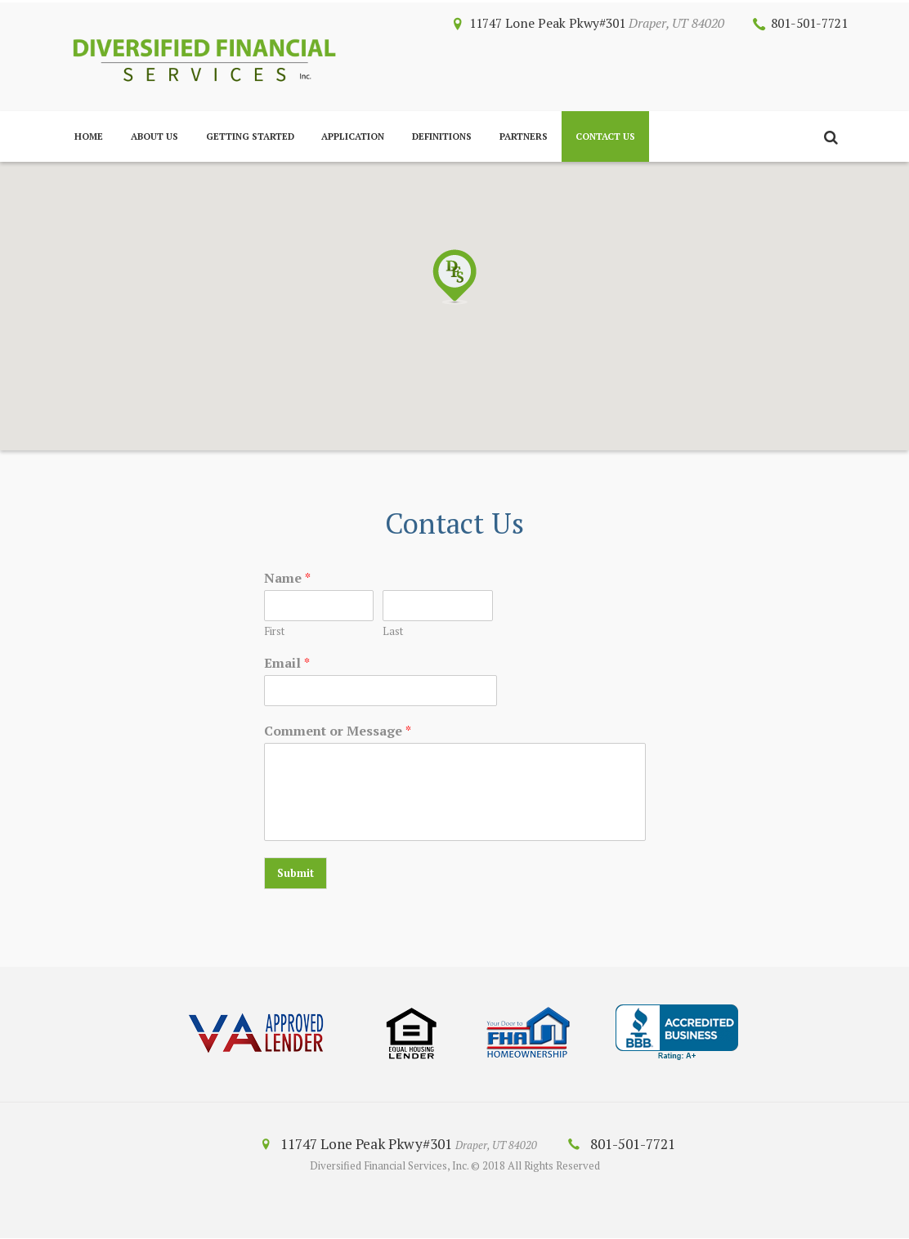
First (274, 631)
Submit (295, 873)
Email (287, 663)
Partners (523, 136)
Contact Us (605, 136)
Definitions (442, 136)
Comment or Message (337, 731)
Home (88, 136)
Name (287, 578)
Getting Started (250, 136)
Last (393, 631)
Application (352, 136)
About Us (154, 136)
